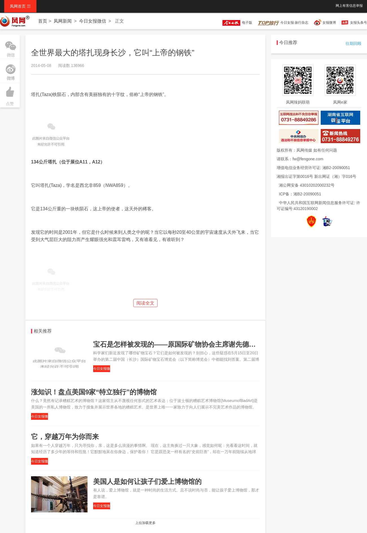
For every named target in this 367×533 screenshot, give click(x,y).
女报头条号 (358, 23)
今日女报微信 (92, 21)
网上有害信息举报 (349, 6)
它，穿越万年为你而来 (65, 436)
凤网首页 (20, 6)
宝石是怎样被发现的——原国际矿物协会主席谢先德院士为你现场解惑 (198, 344)
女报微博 (329, 23)
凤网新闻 (63, 21)
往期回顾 (353, 43)
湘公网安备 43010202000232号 (307, 185)
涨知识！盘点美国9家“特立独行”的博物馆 (94, 392)
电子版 (234, 23)
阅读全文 (145, 303)
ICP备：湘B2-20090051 (300, 194)
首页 (42, 21)
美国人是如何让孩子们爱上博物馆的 (147, 481)
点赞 (10, 94)
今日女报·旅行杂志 (283, 23)
